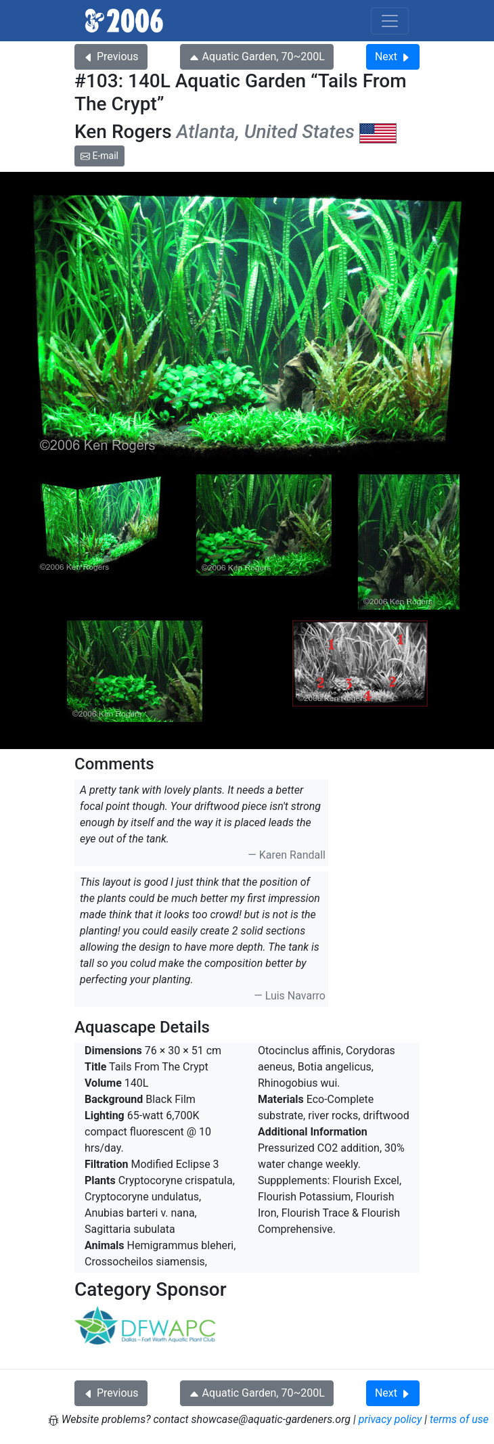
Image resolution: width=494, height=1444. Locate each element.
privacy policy (390, 1419)
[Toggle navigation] (390, 21)
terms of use (459, 1419)
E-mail (99, 155)
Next (393, 56)
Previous (111, 56)
